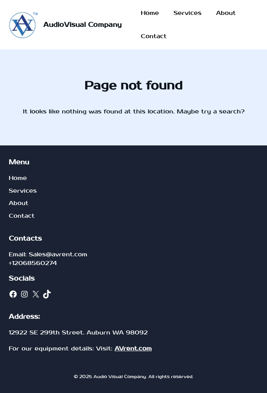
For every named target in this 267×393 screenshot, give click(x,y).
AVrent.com (133, 348)
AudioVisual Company (82, 25)
